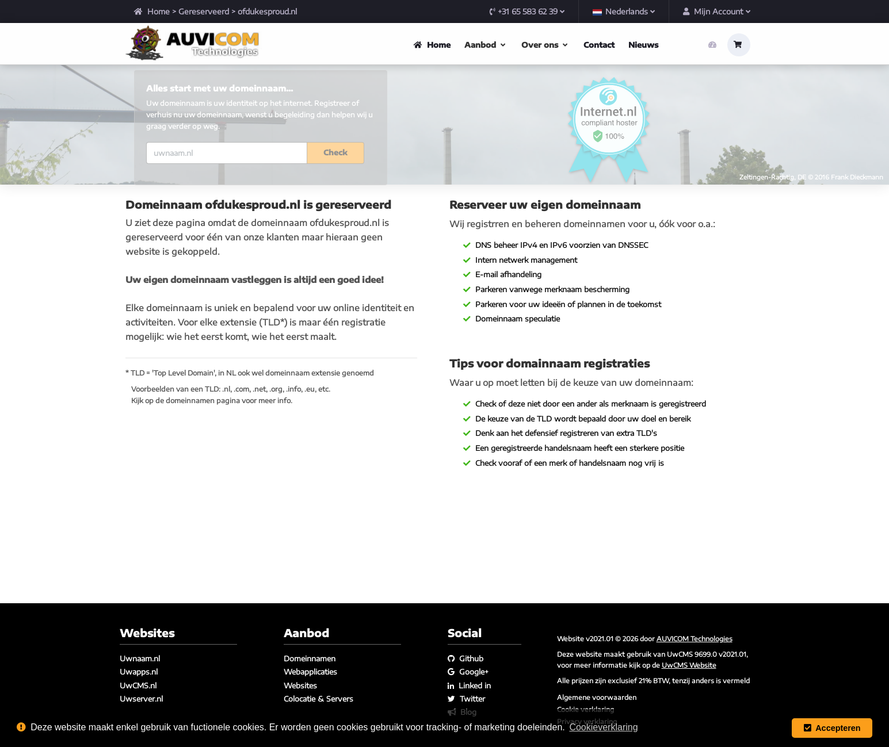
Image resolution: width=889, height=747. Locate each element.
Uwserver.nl (141, 698)
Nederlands (624, 11)
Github (465, 658)
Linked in (469, 685)
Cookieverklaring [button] (603, 727)
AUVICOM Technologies (694, 638)
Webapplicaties (310, 672)
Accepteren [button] (832, 728)
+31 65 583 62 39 (527, 11)
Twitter (466, 698)
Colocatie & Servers (318, 698)
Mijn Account (716, 11)
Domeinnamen (309, 658)
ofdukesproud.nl (267, 11)
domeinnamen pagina (203, 457)
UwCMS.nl (138, 685)
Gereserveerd (203, 11)
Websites (300, 685)
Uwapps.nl (139, 672)
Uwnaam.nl (140, 658)
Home (152, 11)
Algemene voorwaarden (596, 697)
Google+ (468, 672)
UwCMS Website (689, 665)
